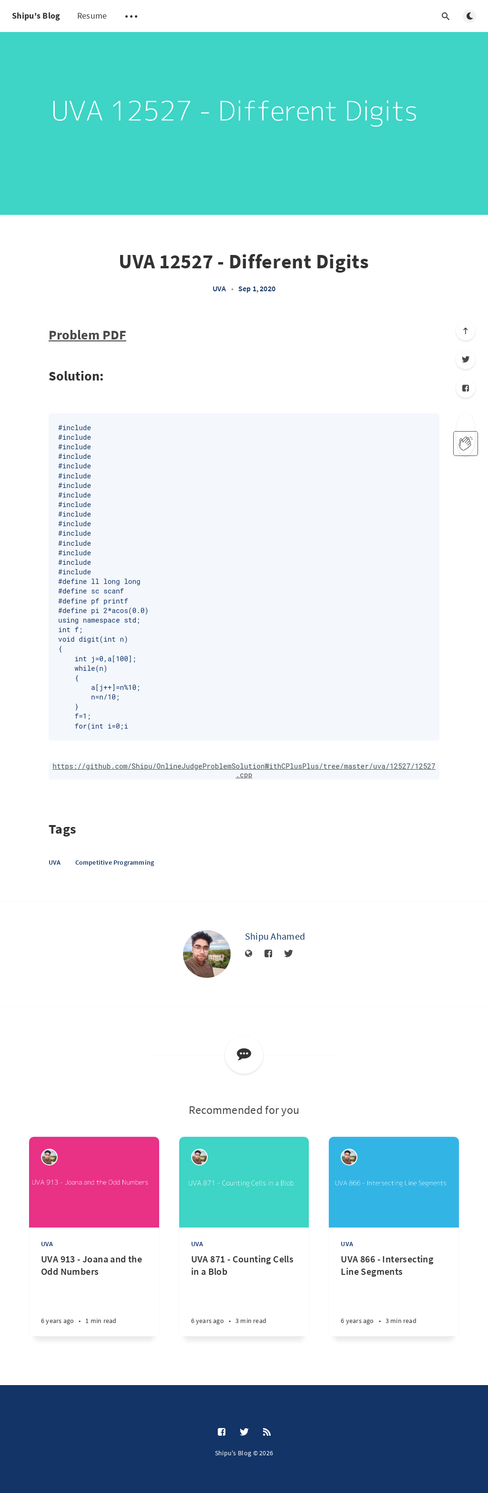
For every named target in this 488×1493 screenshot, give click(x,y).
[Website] (249, 954)
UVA (219, 288)
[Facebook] (465, 388)
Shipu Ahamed (275, 936)
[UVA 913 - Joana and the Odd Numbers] (94, 1294)
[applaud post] (465, 443)
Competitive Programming (114, 862)
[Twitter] (465, 359)
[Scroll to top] (465, 330)
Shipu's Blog (36, 15)
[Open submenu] (131, 16)
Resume (92, 15)
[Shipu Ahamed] (207, 954)
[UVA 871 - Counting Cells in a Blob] (244, 1294)
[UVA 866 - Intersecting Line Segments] (394, 1294)
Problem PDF (87, 334)
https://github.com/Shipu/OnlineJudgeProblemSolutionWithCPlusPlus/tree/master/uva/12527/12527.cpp (244, 771)
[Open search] (445, 16)
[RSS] (267, 1432)
